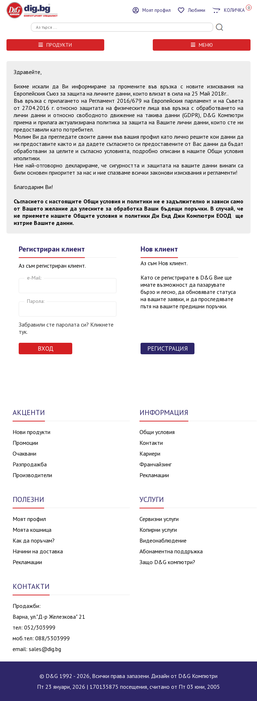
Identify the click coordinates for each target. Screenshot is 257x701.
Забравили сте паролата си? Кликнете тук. (66, 328)
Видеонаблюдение (163, 540)
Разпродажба (30, 464)
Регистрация (167, 348)
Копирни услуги (158, 529)
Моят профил (29, 518)
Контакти (151, 442)
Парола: (35, 301)
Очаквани (24, 453)
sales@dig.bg (45, 648)
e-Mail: (34, 278)
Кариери (149, 453)
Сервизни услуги (159, 518)
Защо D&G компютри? (167, 562)
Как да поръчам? (34, 540)
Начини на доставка (38, 551)
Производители (32, 475)
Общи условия (157, 431)
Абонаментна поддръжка (171, 551)
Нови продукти (31, 431)
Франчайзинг (155, 464)
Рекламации (154, 475)
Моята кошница (32, 529)
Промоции (25, 442)
